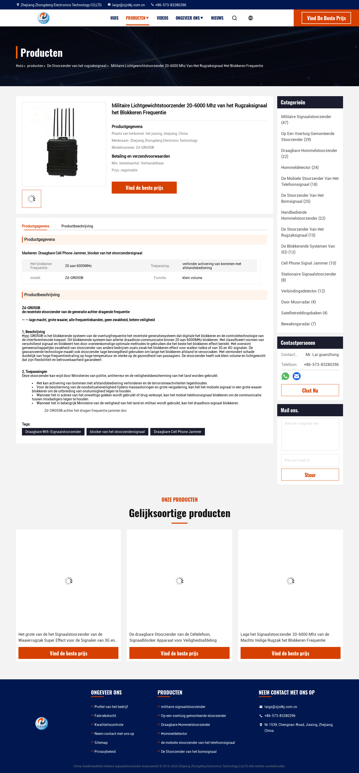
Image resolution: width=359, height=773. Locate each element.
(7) (298, 324)
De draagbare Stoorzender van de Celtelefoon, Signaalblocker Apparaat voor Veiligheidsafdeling (173, 637)
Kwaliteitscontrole (108, 725)
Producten (137, 18)
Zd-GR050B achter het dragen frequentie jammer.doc (85, 411)
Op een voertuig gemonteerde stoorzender (193, 716)
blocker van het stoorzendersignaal (117, 432)
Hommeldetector (174, 734)
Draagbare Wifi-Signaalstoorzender (53, 432)
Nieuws (217, 18)
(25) (302, 198)
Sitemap (101, 743)
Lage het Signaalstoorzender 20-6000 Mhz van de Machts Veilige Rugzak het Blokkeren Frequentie (285, 637)
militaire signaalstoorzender (183, 707)
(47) (306, 119)
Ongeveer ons (190, 18)
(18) (310, 181)
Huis (114, 18)
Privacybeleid (105, 752)
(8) (308, 277)
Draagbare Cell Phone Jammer (177, 432)
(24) (300, 167)
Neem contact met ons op (114, 734)
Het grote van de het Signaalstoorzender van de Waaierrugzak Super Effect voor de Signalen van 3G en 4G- (66, 637)
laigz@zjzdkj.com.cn (126, 5)
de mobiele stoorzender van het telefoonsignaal (198, 743)
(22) (309, 153)
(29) (307, 136)
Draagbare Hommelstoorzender (185, 725)
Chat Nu (310, 390)
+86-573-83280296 (168, 5)
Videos (162, 18)
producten (35, 66)
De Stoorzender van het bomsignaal (189, 752)
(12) (308, 249)
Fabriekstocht (105, 716)
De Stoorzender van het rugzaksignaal (76, 66)
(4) (298, 302)
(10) (302, 232)
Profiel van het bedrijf (111, 707)
